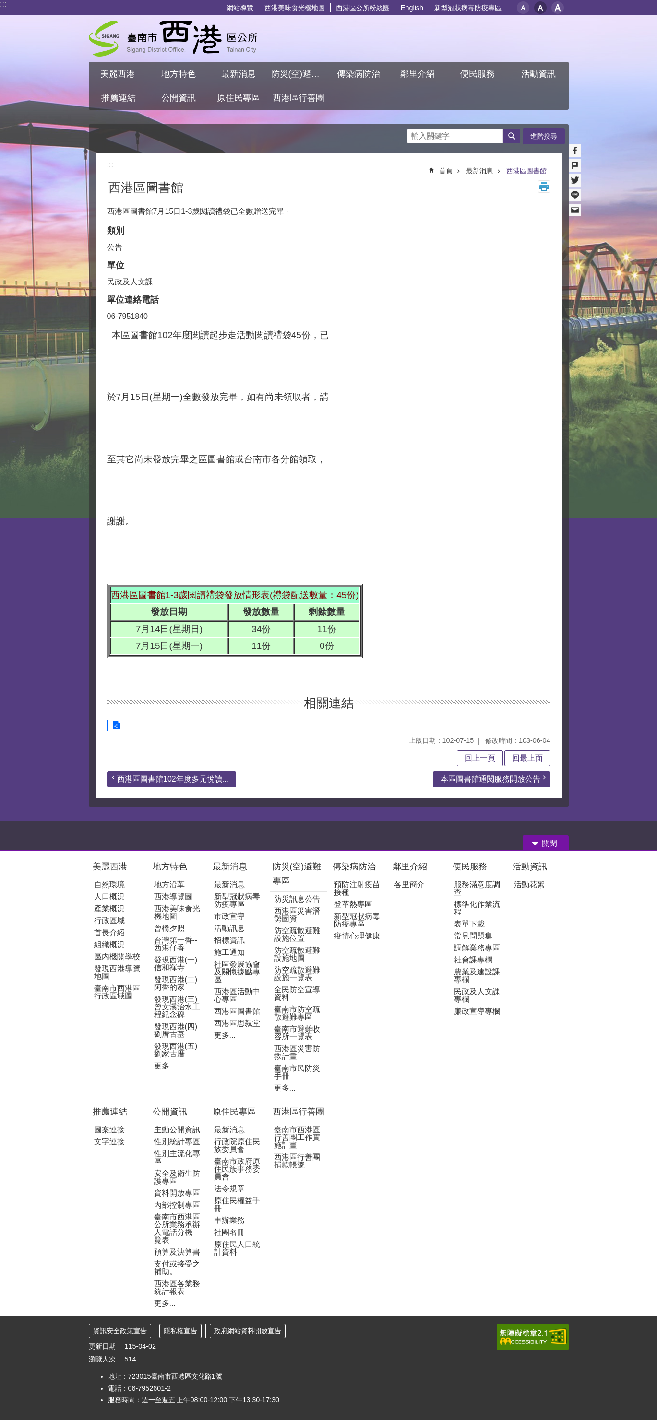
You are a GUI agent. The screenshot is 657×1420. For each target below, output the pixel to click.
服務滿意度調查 (477, 888)
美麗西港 (111, 866)
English (412, 8)
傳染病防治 (354, 866)
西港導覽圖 (173, 896)
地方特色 (170, 866)
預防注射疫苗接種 (357, 888)
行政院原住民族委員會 (237, 1145)
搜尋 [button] (511, 136)
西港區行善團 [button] (298, 98)
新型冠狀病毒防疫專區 (468, 8)
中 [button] (540, 7)
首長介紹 (109, 932)
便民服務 (471, 866)
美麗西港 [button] (118, 74)
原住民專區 (234, 1111)
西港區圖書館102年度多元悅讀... (172, 779)
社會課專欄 (473, 960)
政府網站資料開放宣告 (247, 1331)
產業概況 (109, 908)
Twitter (575, 180)
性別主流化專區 (177, 1157)
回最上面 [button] (527, 758)
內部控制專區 (177, 1205)
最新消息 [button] (238, 74)
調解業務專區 (477, 948)
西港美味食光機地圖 (294, 8)
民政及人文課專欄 (477, 995)
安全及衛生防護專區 (177, 1177)
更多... (165, 1066)
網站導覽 (240, 8)
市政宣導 (229, 916)
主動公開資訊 (177, 1130)
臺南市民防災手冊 (297, 1072)
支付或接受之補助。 (177, 1268)
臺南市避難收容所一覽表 (297, 1033)
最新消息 (479, 171)
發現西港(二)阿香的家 (176, 983)
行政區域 (109, 920)
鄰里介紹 (411, 866)
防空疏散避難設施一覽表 (297, 974)
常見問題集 (473, 936)
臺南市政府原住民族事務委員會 (237, 1169)
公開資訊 (170, 1111)
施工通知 (229, 952)
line (575, 195)
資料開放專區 (177, 1193)
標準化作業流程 (477, 908)
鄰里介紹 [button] (418, 74)
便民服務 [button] (478, 74)
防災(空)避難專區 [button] (300, 74)
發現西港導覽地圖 (117, 972)
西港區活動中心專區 (237, 995)
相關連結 (329, 703)
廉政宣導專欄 (477, 1011)
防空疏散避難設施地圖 (297, 954)
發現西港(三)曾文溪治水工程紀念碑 (177, 1007)
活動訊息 (229, 928)
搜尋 (414, 133)
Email (575, 210)
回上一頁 (480, 758)
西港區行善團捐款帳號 (297, 1161)
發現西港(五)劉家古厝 (176, 1050)
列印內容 (544, 186)
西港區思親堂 (237, 1023)
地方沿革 (169, 884)
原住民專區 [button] (238, 98)
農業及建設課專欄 (477, 976)
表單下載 (469, 924)
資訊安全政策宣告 (120, 1331)
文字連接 (109, 1142)
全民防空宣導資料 (297, 993)
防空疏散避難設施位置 (297, 934)
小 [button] (523, 7)
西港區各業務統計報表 (177, 1287)
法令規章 (229, 1189)
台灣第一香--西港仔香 (176, 944)
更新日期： (105, 1346)
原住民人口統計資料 (237, 1248)
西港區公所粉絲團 (363, 8)
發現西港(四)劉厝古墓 (176, 1030)
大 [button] (557, 7)
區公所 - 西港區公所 (173, 38)
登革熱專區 (353, 904)
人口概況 (109, 896)
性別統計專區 (177, 1142)
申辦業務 (229, 1220)
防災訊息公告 (297, 899)
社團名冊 (229, 1232)
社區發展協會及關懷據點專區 (237, 972)
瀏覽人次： (105, 1359)
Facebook (575, 150)
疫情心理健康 (357, 936)
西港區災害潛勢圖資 (297, 915)
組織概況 (109, 944)
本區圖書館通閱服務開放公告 (490, 779)
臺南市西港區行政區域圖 (117, 992)
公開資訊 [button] (178, 98)
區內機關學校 (117, 956)
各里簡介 (409, 884)
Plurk (575, 165)
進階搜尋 (543, 136)
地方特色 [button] (178, 74)
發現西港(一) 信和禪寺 (176, 964)
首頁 (446, 171)
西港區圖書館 (526, 171)
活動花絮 (529, 884)
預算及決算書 (177, 1252)
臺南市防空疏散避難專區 (297, 1013)
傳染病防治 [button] (358, 74)
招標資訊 (229, 940)
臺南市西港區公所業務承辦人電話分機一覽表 (177, 1228)
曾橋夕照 (169, 928)
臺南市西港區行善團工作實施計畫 (297, 1137)
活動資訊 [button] (538, 74)
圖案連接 (109, 1130)
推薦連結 (110, 1111)
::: (3, 4)
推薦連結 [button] (118, 98)
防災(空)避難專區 (297, 874)
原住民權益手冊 (237, 1204)
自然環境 (109, 884)
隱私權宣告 (180, 1331)
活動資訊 (530, 866)
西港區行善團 (298, 1111)
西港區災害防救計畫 (297, 1052)
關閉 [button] (549, 843)
